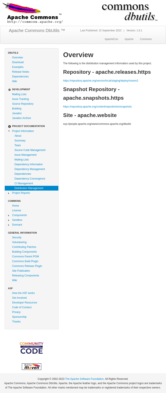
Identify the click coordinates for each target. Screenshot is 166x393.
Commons (146, 39)
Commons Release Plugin (27, 266)
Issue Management (25, 154)
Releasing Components (25, 275)
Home (15, 205)
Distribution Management (28, 188)
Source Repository (23, 103)
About (17, 135)
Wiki (14, 81)
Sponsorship (19, 316)
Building (16, 108)
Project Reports (21, 192)
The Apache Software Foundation (84, 378)
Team (17, 145)
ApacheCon (111, 39)
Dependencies (20, 76)
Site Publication (21, 270)
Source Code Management (29, 150)
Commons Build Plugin (25, 261)
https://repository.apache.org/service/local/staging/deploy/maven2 (100, 80)
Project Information (23, 131)
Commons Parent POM (25, 256)
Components (19, 215)
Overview (17, 57)
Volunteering (19, 242)
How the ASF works (23, 293)
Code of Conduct (22, 307)
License (16, 210)
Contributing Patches (24, 247)
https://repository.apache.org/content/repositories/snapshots (97, 106)
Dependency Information (28, 164)
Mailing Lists (19, 94)
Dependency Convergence (29, 178)
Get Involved (19, 297)
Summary (20, 140)
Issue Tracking (20, 99)
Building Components (24, 251)
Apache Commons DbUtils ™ (37, 30)
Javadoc (17, 113)
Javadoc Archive (21, 118)
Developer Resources (24, 302)
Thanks (16, 321)
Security (16, 237)
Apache (129, 39)
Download (18, 62)
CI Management (23, 183)
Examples (18, 67)
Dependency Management (29, 169)
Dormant (17, 224)
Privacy (16, 312)
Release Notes (20, 71)
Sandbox (17, 219)
